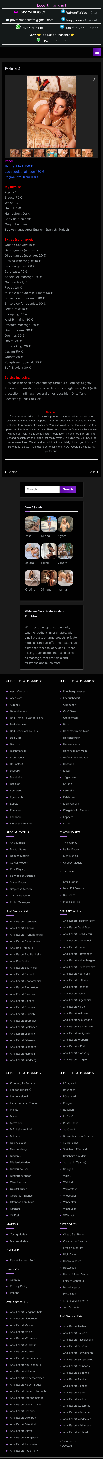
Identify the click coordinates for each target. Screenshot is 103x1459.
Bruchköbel (17, 757)
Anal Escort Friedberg (23, 1060)
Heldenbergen (71, 737)
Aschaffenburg (19, 691)
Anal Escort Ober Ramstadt (26, 1397)
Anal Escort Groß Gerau (77, 934)
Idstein (67, 770)
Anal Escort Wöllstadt (76, 1432)
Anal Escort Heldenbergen (79, 960)
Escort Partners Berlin (23, 1260)
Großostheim (71, 717)
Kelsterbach (70, 797)
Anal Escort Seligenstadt (78, 1359)
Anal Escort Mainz (21, 1331)
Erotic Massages (20, 902)
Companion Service (75, 1241)
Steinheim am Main (74, 1155)
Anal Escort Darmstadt (23, 994)
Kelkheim (68, 790)
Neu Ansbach (18, 1142)
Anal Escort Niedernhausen (26, 1384)
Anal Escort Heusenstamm (79, 967)
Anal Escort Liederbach (24, 1318)
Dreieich (15, 783)
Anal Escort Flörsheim (23, 1053)
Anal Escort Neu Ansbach (25, 1358)
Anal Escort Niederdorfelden (27, 1378)
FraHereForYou (74, 12)
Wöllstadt (68, 1215)
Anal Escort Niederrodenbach (28, 1391)
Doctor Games (19, 849)
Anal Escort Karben (74, 1006)
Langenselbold (19, 1096)
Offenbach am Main (22, 1202)
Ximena (46, 589)
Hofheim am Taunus (75, 757)
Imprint (14, 1292)
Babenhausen (18, 711)
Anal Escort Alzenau (22, 927)
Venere (62, 563)
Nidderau (15, 1155)
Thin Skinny (70, 842)
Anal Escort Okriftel (21, 1430)
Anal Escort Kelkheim (76, 1013)
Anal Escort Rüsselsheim (78, 1339)
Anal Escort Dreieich (22, 1013)
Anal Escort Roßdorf (75, 1333)
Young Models (18, 1234)
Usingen (68, 1169)
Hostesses (69, 1267)
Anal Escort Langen (75, 1059)
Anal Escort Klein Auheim (78, 1026)
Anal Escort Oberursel (23, 1410)
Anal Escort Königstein (76, 1033)
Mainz (14, 1116)
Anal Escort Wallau (74, 1392)
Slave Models (18, 882)
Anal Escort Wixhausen (77, 1425)
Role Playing (17, 869)
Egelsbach (16, 797)
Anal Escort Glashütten (77, 927)
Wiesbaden (70, 1195)
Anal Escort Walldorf (75, 1399)
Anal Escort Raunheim (23, 1444)
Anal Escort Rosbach (75, 1326)
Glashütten (69, 704)
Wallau (67, 1175)
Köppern (68, 817)
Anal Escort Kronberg (76, 1053)
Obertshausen (18, 1188)
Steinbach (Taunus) (75, 1149)
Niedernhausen (19, 1169)
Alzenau (15, 704)
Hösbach (68, 764)
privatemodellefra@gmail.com (31, 20)
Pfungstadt (69, 1083)
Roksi (28, 536)
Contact (15, 1279)
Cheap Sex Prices (74, 1234)
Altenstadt (16, 698)
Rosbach (68, 1109)
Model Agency (72, 1287)
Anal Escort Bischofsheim (25, 980)
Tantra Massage (20, 895)
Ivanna (62, 589)
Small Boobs (70, 881)
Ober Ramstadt (19, 1182)
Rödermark (69, 1096)
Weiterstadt (70, 1188)
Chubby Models (72, 862)
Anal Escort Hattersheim (77, 953)
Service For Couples (22, 875)
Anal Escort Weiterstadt (77, 1405)
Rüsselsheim (70, 1122)
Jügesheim (69, 777)
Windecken (70, 1202)
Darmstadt (16, 764)
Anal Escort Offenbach (23, 1417)
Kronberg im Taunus (22, 1083)
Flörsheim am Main (21, 823)
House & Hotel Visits (75, 1274)
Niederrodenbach (20, 1175)
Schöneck (69, 1129)
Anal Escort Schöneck (76, 1346)
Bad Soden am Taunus (24, 731)
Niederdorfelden (20, 1162)
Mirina (45, 536)
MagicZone (71, 20)
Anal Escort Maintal (21, 1325)
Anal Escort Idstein (74, 993)
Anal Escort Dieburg (22, 1000)
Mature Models (19, 1241)
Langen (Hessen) (20, 1089)
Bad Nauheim (18, 724)
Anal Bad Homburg (21, 947)
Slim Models (70, 855)
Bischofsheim (18, 750)
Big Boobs (69, 894)
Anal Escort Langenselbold (26, 1312)
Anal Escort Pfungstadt (24, 1437)
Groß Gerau (70, 711)
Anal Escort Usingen (75, 1385)
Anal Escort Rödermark (24, 1450)
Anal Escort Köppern (75, 1039)
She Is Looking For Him (77, 1300)
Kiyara (62, 536)
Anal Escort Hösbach (76, 986)
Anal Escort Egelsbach (23, 1027)
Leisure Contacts (73, 1280)
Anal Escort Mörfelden (23, 1338)
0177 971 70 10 (29, 28)
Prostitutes (69, 1293)
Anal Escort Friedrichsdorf (79, 920)
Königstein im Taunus (76, 810)
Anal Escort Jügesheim (77, 1000)
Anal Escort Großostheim (78, 940)
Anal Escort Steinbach (76, 1366)
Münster (15, 1136)
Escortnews (69, 1441)
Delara (29, 563)
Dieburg (15, 770)
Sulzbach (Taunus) (74, 1162)
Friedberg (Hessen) (75, 691)
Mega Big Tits (71, 901)
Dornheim (16, 777)
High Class (69, 1254)
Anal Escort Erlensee (22, 1040)
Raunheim (69, 1089)
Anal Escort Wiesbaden (77, 1412)
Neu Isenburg (18, 1149)
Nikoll (45, 563)
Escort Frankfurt (51, 5)
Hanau (67, 724)
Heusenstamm (72, 744)
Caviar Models (19, 862)
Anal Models (17, 842)
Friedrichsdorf (71, 698)
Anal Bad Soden (20, 961)
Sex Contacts (71, 1307)
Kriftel (66, 823)
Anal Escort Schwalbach (78, 1352)
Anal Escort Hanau (74, 947)
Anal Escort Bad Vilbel (23, 967)
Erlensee (15, 810)
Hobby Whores (72, 1260)
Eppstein (15, 803)
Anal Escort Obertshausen (26, 1404)
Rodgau (67, 1103)
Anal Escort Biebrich (22, 974)
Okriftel (14, 1215)
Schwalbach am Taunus (78, 1136)
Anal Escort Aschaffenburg (26, 934)
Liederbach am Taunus (24, 1103)
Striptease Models (21, 889)
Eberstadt (16, 790)
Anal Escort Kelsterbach (77, 1019)
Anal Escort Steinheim (76, 1372)
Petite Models (71, 849)
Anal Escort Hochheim (76, 973)
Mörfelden (16, 1122)
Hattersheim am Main (76, 731)
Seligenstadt (70, 1142)
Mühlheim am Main (21, 1129)
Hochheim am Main (75, 750)
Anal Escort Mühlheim (23, 1345)
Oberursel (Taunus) (22, 1195)
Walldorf (68, 1182)
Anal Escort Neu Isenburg (25, 1364)
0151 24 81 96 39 (33, 12)
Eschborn (16, 817)
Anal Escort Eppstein (22, 1033)
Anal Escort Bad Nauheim (25, 954)
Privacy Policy (19, 1286)
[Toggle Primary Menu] (97, 52)
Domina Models (19, 855)
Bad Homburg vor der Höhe (27, 717)
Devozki (67, 1445)
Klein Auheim (71, 803)
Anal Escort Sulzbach (76, 1379)
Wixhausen (69, 1208)
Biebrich (15, 744)
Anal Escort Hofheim (75, 980)
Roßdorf (68, 1116)
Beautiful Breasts (73, 888)
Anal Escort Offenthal (23, 1424)
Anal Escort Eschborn (23, 1046)
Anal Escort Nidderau (23, 1371)
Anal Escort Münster (22, 1351)
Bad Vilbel (16, 737)
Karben (67, 783)
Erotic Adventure (73, 1247)
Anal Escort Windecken (77, 1418)
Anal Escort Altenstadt (23, 921)
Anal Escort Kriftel (74, 1046)
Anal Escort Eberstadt (23, 1020)
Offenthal (15, 1208)
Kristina (30, 589)
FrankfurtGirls (72, 28)
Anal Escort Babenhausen (25, 941)
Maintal (14, 1109)
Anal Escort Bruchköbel (24, 987)
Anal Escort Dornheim (23, 1007)
